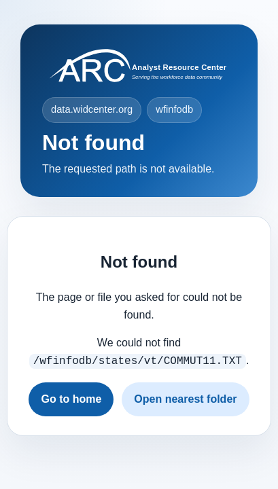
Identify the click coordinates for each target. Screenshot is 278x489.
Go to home (71, 397)
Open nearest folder (185, 397)
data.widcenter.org (92, 109)
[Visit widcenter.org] (139, 65)
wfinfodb (174, 109)
